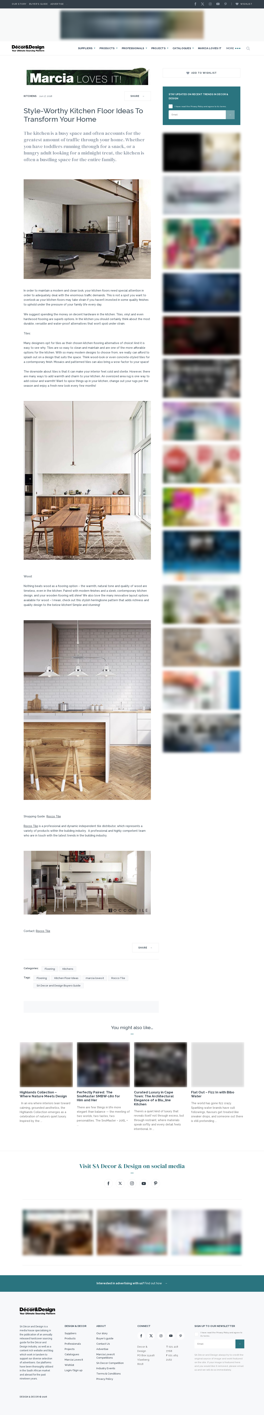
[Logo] (28, 48)
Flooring (50, 968)
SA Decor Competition (110, 1363)
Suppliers (85, 48)
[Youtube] (218, 4)
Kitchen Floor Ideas (66, 978)
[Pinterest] (226, 4)
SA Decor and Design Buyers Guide (59, 985)
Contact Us (103, 1343)
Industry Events (105, 1368)
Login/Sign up (73, 1370)
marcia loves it (95, 978)
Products (106, 48)
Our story (19, 4)
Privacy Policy (104, 1378)
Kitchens (30, 96)
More (233, 48)
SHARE (137, 96)
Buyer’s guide (104, 1338)
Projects (158, 48)
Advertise (57, 4)
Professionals (133, 48)
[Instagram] (211, 4)
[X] (203, 4)
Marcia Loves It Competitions (105, 1356)
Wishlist (241, 4)
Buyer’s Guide (38, 4)
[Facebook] (196, 4)
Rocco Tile (53, 816)
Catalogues (182, 48)
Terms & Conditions (108, 1373)
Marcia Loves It (210, 48)
